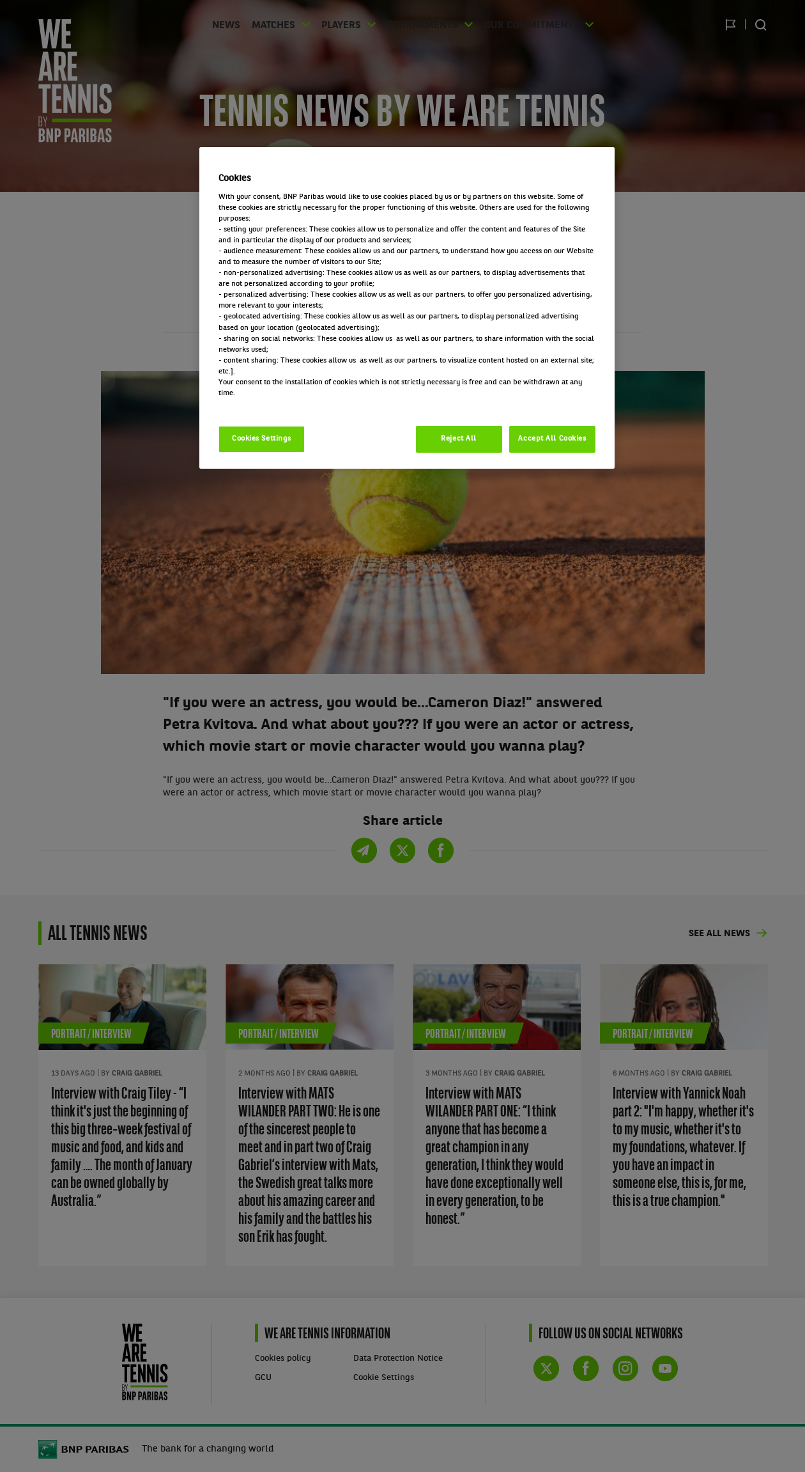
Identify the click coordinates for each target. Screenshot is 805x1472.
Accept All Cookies (552, 438)
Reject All (459, 438)
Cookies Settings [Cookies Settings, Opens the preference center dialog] (261, 438)
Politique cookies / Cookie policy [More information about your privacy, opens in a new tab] (275, 404)
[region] (407, 308)
